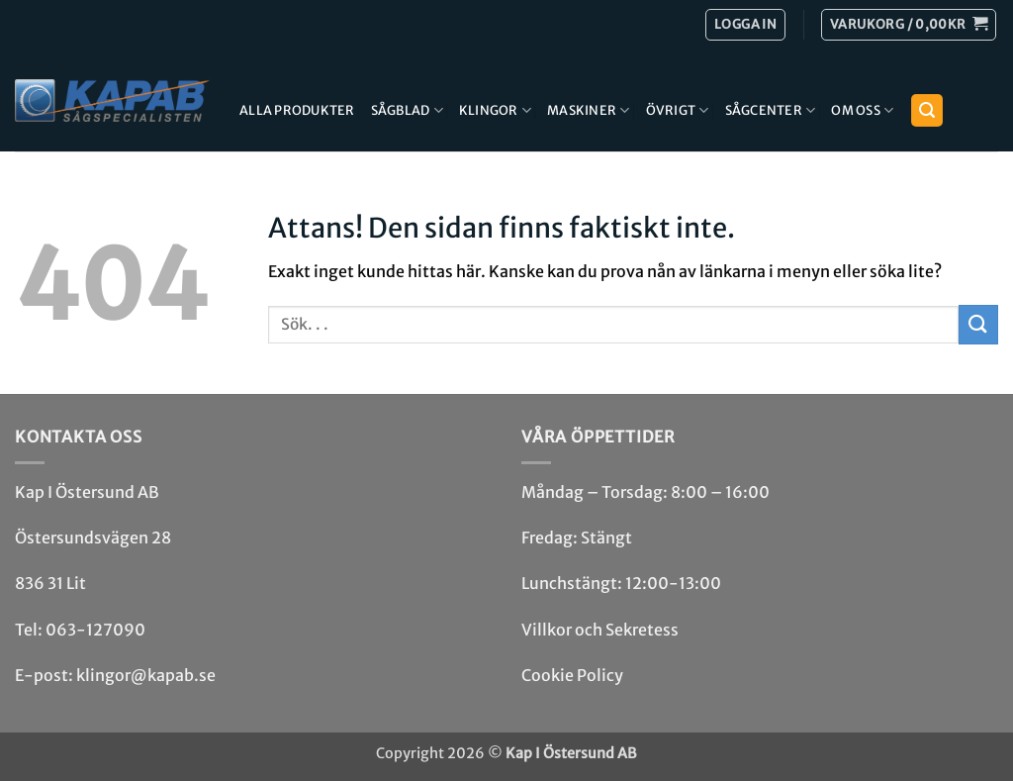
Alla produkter (297, 110)
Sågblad (407, 110)
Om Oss (862, 110)
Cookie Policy (572, 675)
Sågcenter (770, 110)
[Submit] (978, 324)
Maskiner (588, 110)
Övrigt (677, 110)
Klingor (495, 110)
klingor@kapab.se (146, 675)
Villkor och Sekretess (600, 629)
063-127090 (95, 629)
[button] (908, 25)
